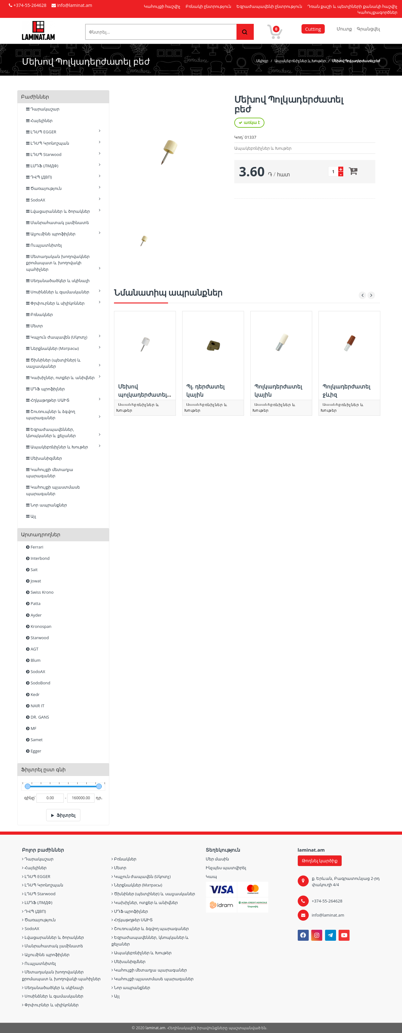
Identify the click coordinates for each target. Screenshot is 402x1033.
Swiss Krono (40, 592)
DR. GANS (37, 717)
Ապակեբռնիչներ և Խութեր (300, 60)
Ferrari (34, 547)
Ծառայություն (63, 188)
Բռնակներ (39, 314)
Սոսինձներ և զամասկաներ (63, 292)
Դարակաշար (42, 109)
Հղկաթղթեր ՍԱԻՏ (63, 400)
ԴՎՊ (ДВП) (63, 177)
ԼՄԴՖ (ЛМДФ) (63, 166)
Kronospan (39, 626)
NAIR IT (35, 706)
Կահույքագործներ (377, 12)
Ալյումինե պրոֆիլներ (63, 234)
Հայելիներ (39, 120)
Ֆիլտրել (66, 815)
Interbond (38, 558)
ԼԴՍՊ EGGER (63, 132)
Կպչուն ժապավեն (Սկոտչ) (63, 337)
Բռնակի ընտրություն (208, 6)
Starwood (37, 637)
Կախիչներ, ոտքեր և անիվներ (63, 377)
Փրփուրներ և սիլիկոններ (63, 303)
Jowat (33, 581)
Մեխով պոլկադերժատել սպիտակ (142, 395)
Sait (32, 569)
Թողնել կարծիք (320, 861)
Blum (33, 660)
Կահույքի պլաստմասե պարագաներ (53, 490)
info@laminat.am (328, 915)
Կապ (211, 876)
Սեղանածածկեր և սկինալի (58, 280)
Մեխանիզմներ (44, 458)
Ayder (34, 615)
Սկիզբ (262, 60)
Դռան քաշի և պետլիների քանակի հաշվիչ (352, 6)
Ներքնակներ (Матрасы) (63, 348)
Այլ (31, 516)
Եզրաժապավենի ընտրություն (269, 6)
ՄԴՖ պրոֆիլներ (45, 389)
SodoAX (63, 200)
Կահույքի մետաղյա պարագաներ (49, 473)
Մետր (34, 326)
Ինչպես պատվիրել (226, 867)
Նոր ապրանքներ (46, 505)
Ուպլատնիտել (44, 245)
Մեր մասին (217, 859)
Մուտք (345, 29)
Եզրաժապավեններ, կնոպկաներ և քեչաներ (63, 432)
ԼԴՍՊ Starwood (63, 154)
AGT (32, 649)
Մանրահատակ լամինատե (57, 222)
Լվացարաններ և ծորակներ (63, 211)
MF (31, 728)
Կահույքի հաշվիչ (162, 6)
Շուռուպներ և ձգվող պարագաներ (63, 414)
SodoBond (38, 683)
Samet (34, 739)
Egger (33, 751)
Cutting (313, 29)
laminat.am (155, 1027)
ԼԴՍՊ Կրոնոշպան (63, 143)
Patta (33, 603)
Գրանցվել (368, 29)
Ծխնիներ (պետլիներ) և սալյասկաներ (63, 363)
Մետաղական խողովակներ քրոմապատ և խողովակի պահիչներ (63, 263)
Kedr (33, 694)
